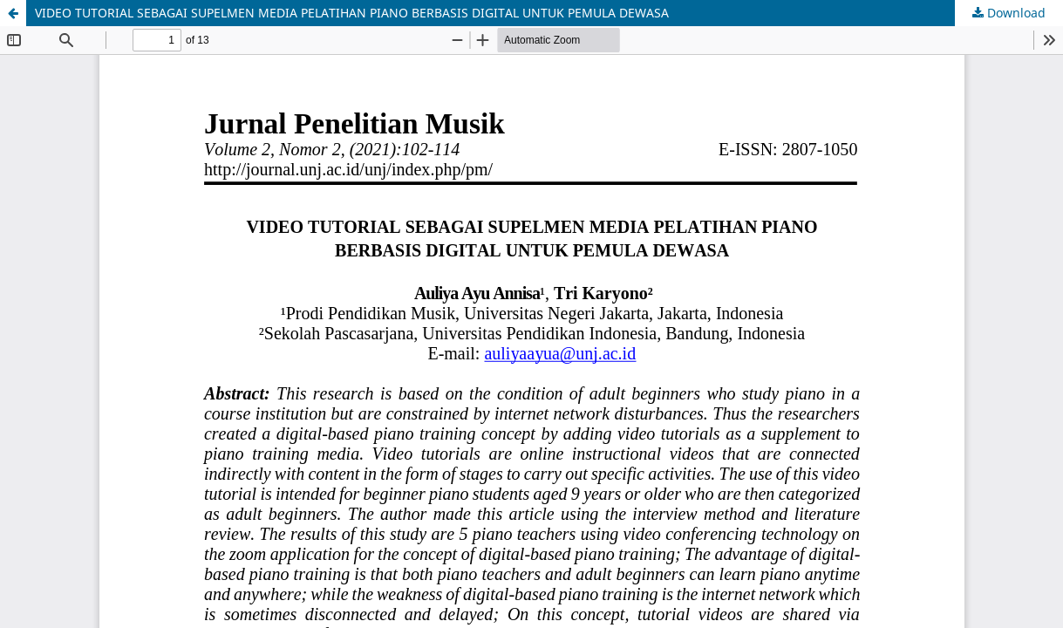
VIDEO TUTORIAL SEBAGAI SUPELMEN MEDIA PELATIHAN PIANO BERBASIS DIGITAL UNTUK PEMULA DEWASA (352, 12)
